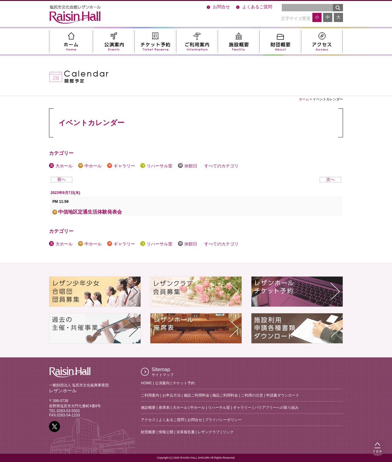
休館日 (187, 166)
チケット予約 (155, 41)
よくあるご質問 (257, 7)
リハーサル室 (156, 166)
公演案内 (113, 41)
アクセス (322, 41)
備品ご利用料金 (225, 395)
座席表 (164, 407)
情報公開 (166, 432)
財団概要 (280, 41)
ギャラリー (121, 166)
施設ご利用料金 (196, 395)
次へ (330, 179)
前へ (61, 179)
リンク (228, 432)
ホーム (71, 41)
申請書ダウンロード (282, 395)
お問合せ (221, 7)
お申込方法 (171, 395)
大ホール (61, 166)
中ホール (90, 166)
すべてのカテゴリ (221, 166)
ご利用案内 (197, 41)
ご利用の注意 (252, 395)
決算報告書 (185, 432)
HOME (146, 383)
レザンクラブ (209, 432)
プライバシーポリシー (223, 420)
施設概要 (238, 41)
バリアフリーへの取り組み (276, 407)
